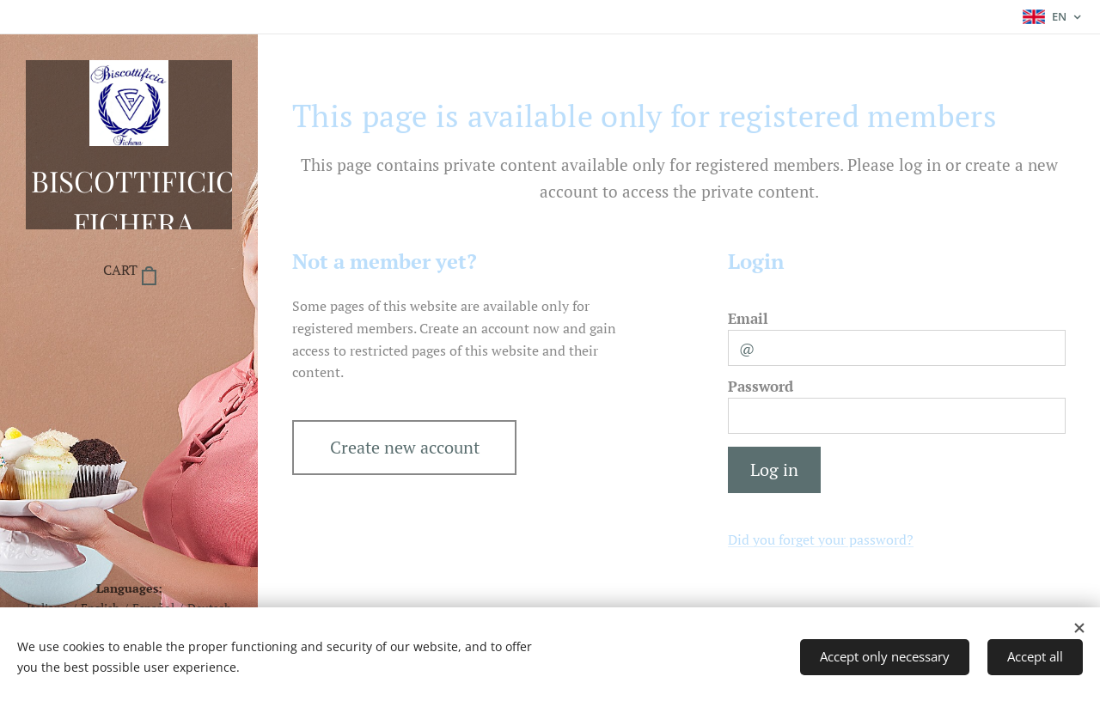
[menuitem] (129, 322)
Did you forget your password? (821, 539)
